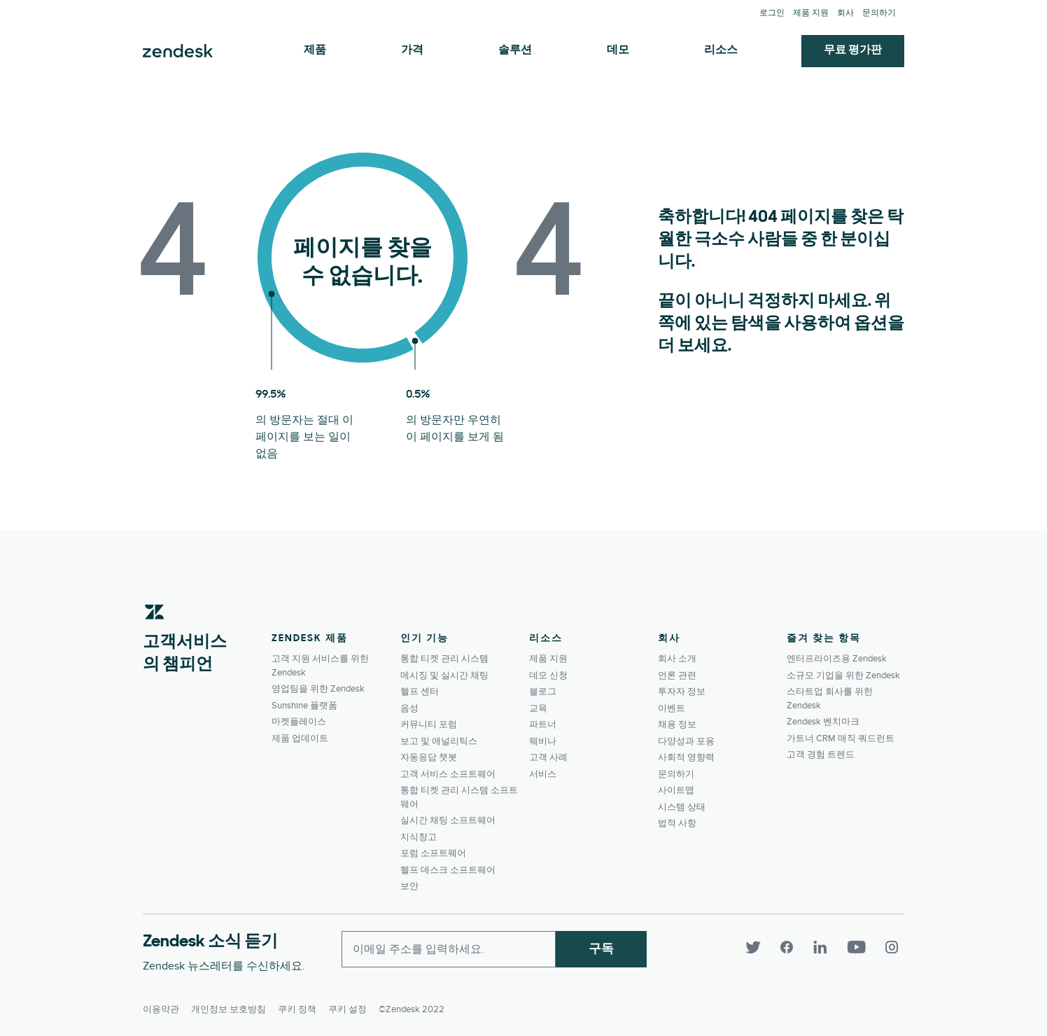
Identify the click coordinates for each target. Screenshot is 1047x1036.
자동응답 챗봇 (428, 757)
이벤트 (671, 708)
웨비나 (542, 741)
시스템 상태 (681, 807)
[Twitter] (761, 948)
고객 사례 (548, 757)
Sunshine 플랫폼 (304, 705)
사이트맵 (676, 790)
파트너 (542, 724)
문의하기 (879, 13)
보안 (409, 886)
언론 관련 (677, 675)
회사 (845, 13)
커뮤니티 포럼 (428, 724)
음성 (409, 708)
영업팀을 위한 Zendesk (318, 688)
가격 (412, 50)
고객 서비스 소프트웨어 (448, 774)
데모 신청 (548, 675)
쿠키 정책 (297, 1005)
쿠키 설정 (347, 1005)
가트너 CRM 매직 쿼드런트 (840, 738)
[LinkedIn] (828, 948)
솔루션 (515, 50)
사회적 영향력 (686, 757)
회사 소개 (677, 658)
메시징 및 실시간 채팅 (444, 675)
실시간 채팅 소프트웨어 (448, 820)
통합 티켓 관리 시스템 (444, 658)
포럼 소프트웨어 (433, 853)
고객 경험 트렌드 (821, 754)
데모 (618, 50)
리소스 (721, 50)
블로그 (542, 691)
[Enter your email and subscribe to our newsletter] (449, 949)
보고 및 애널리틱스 (438, 741)
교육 (538, 708)
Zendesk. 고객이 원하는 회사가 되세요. (178, 51)
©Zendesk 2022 (411, 1005)
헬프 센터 (419, 691)
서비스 (542, 774)
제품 (315, 50)
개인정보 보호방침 (228, 1005)
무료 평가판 (853, 50)
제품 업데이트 (300, 738)
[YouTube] (863, 948)
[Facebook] (795, 948)
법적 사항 (677, 823)
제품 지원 (811, 13)
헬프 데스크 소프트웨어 (448, 870)
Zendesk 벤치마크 (823, 721)
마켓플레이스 (299, 721)
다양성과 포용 (686, 741)
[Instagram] (893, 948)
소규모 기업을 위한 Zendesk (843, 675)
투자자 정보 (681, 691)
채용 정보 (677, 724)
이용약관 (161, 1005)
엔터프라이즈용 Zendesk (837, 658)
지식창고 (418, 837)
